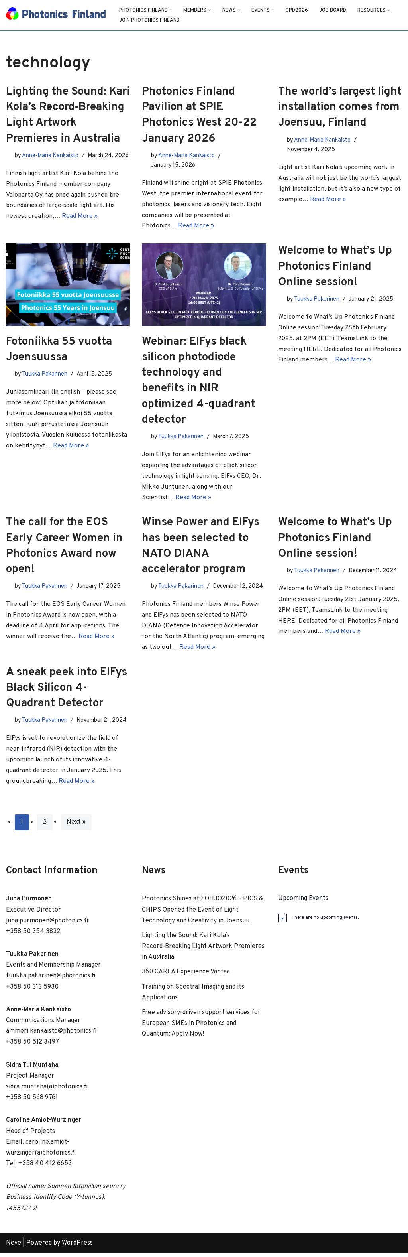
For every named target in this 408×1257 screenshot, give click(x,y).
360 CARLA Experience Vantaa (186, 975)
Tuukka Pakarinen (44, 375)
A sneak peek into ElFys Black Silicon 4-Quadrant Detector (66, 690)
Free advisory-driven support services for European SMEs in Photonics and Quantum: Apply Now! (201, 1027)
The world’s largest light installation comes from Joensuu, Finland (340, 107)
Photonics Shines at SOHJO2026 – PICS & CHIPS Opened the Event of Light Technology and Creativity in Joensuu (202, 913)
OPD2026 (297, 10)
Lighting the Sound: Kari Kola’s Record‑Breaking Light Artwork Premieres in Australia (203, 950)
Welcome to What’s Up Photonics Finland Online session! (335, 267)
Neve (13, 1247)
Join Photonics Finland (149, 20)
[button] (171, 10)
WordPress (77, 1247)
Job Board (334, 10)
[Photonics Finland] (56, 15)
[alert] (340, 921)
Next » (76, 826)
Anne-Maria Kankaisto (50, 155)
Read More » (80, 227)
